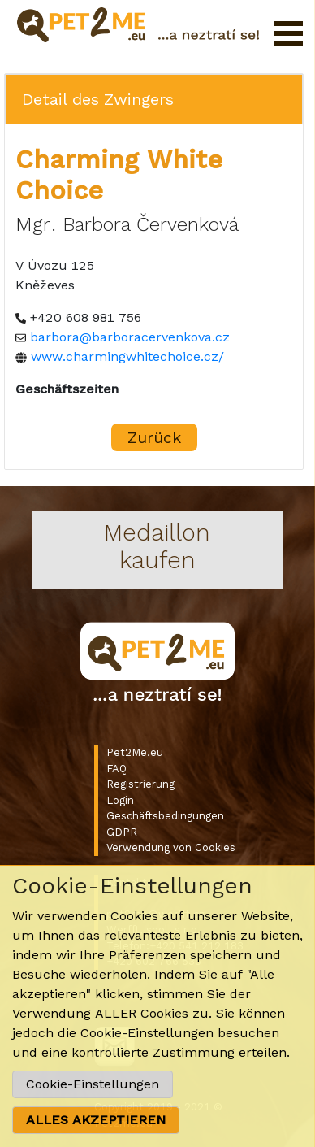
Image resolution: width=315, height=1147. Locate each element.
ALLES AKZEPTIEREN (96, 1119)
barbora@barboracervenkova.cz (130, 337)
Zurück (154, 437)
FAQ (116, 768)
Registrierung (140, 784)
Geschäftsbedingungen (165, 816)
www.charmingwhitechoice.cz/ (127, 356)
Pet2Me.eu (134, 752)
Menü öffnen (288, 33)
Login (120, 800)
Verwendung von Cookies (170, 847)
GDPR (121, 832)
